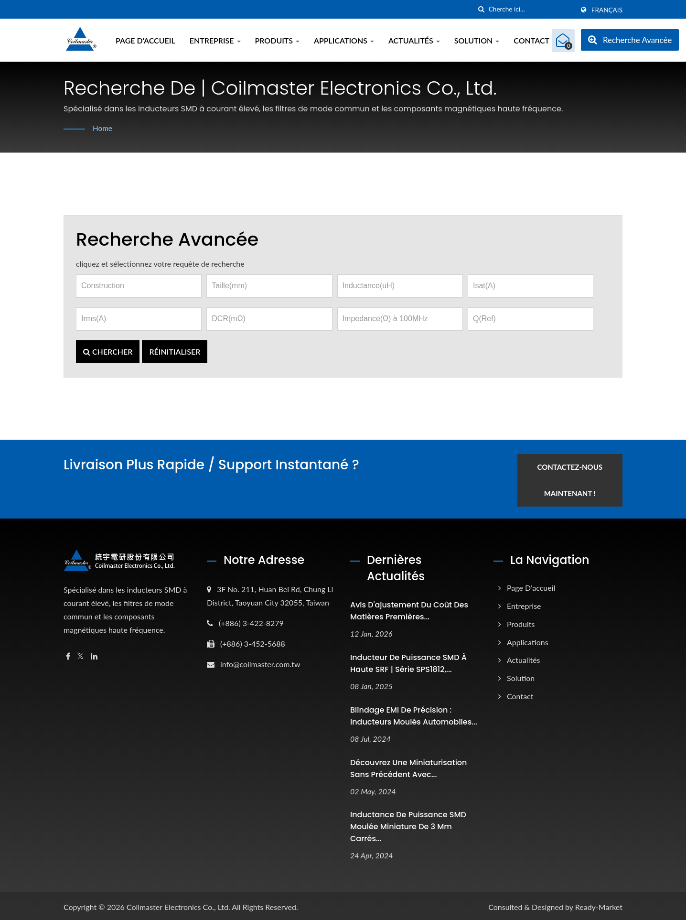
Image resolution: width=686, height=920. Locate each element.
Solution (477, 40)
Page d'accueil (145, 40)
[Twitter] (80, 654)
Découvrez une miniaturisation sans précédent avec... (408, 765)
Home (103, 127)
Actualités (414, 40)
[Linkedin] (94, 654)
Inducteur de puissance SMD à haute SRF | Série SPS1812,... (408, 660)
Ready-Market (598, 904)
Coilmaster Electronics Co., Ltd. (178, 904)
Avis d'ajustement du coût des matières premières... (409, 608)
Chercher (107, 351)
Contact (531, 40)
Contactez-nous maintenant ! (576, 477)
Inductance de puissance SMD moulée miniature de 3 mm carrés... (408, 824)
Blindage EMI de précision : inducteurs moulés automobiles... (413, 713)
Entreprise (215, 40)
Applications (344, 40)
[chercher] (481, 9)
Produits (277, 40)
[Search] (531, 9)
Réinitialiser (174, 351)
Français (606, 10)
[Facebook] (68, 654)
